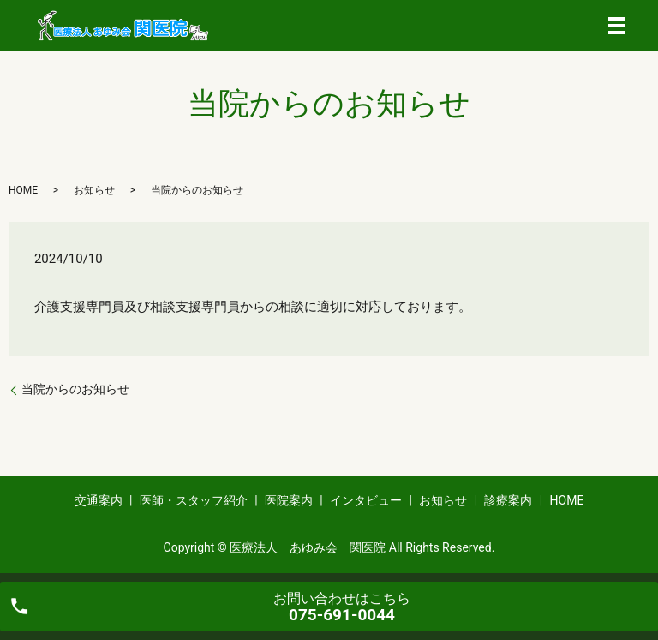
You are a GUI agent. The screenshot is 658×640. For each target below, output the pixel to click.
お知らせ (94, 190)
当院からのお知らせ (75, 389)
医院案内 (289, 500)
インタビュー (366, 500)
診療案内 (508, 500)
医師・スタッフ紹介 (194, 500)
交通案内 (99, 500)
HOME (23, 190)
